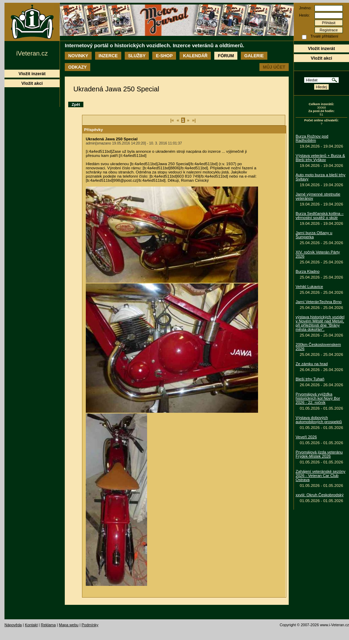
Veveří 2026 (306, 437)
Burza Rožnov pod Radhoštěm (312, 138)
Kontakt (31, 625)
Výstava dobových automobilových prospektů (319, 420)
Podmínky (90, 625)
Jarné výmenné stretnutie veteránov (318, 196)
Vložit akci (321, 58)
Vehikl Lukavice (309, 286)
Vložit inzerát (321, 48)
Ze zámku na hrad (312, 364)
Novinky (78, 55)
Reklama (48, 625)
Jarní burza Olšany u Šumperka (314, 235)
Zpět (76, 104)
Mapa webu (69, 625)
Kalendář (195, 55)
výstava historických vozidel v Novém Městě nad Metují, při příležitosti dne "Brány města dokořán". (320, 323)
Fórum (226, 55)
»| (194, 120)
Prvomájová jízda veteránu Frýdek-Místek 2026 (319, 454)
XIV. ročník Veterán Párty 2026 (318, 254)
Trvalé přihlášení (324, 36)
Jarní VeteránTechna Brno (319, 302)
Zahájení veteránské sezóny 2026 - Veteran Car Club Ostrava (320, 475)
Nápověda (13, 625)
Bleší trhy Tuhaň (310, 379)
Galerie (254, 55)
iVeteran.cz (32, 53)
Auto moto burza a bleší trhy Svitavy (320, 177)
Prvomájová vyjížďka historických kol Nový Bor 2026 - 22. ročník (318, 398)
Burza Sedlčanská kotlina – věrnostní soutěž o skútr (319, 215)
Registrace (329, 30)
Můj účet (274, 67)
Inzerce (108, 55)
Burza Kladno (307, 271)
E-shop (164, 55)
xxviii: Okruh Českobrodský (319, 495)
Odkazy (77, 67)
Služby (137, 55)
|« (172, 120)
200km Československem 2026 (318, 346)
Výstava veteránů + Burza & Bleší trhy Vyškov (320, 157)
